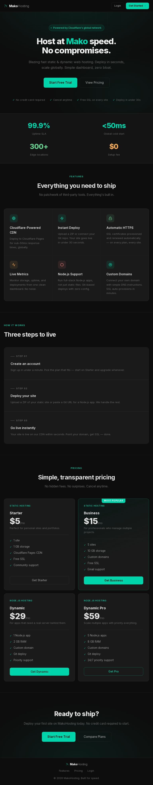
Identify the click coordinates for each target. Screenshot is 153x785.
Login (117, 5)
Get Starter (39, 580)
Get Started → (137, 5)
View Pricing (94, 82)
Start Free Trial (60, 82)
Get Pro (113, 671)
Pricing (78, 770)
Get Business (113, 580)
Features (64, 770)
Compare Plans (95, 737)
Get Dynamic (39, 671)
